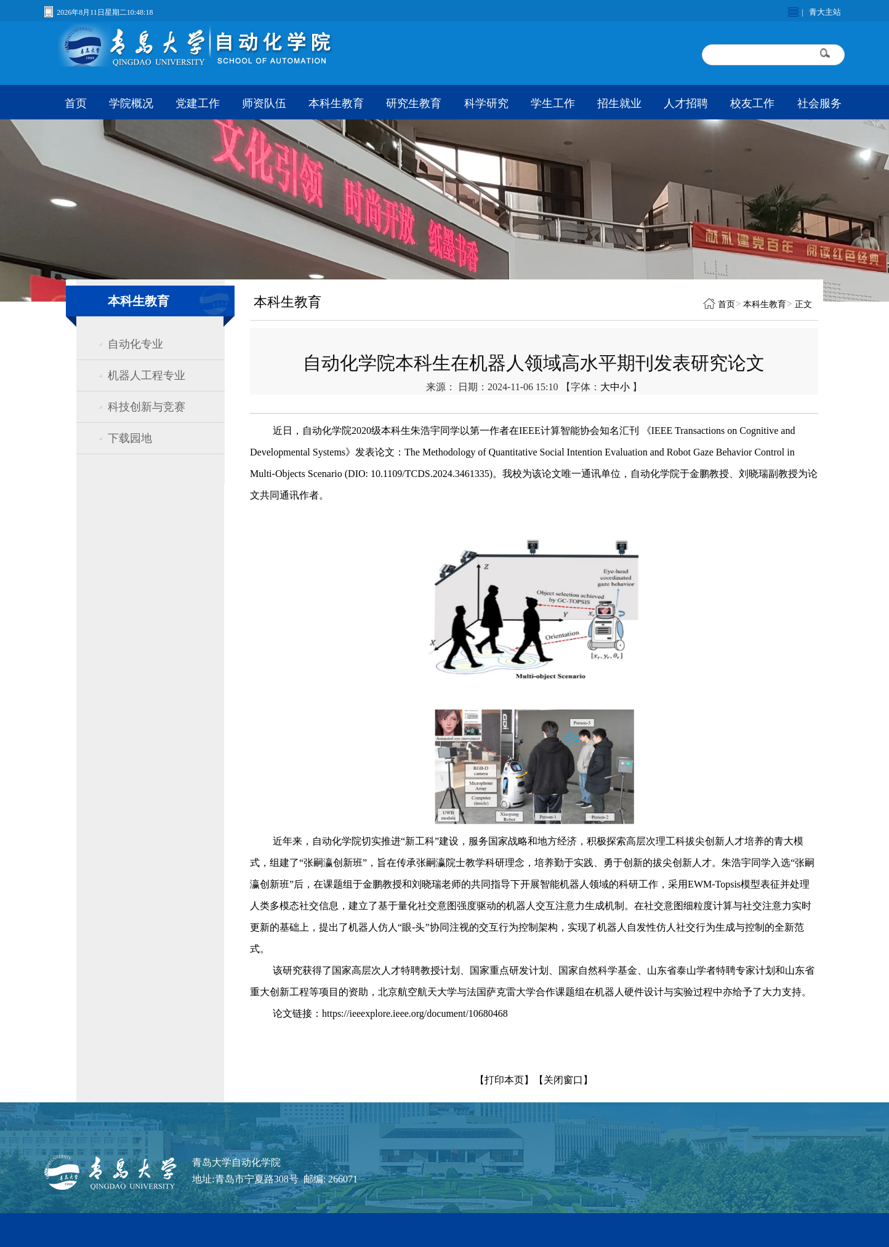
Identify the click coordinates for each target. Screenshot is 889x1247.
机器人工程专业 (146, 375)
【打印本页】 (504, 1080)
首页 (76, 103)
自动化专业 (135, 344)
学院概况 (131, 103)
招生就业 (619, 103)
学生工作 (553, 103)
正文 (803, 304)
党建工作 (197, 103)
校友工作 (752, 103)
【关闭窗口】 (563, 1080)
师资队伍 (264, 103)
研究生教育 (413, 103)
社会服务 (819, 103)
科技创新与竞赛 (146, 407)
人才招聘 (686, 103)
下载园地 (130, 438)
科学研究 (486, 103)
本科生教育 (336, 103)
